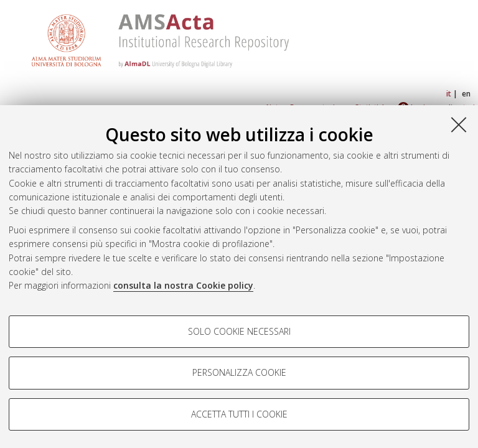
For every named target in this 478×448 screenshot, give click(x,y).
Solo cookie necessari (239, 331)
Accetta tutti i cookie (239, 414)
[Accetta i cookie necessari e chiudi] (459, 124)
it (448, 93)
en (466, 93)
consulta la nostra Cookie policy (183, 285)
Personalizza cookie (239, 372)
